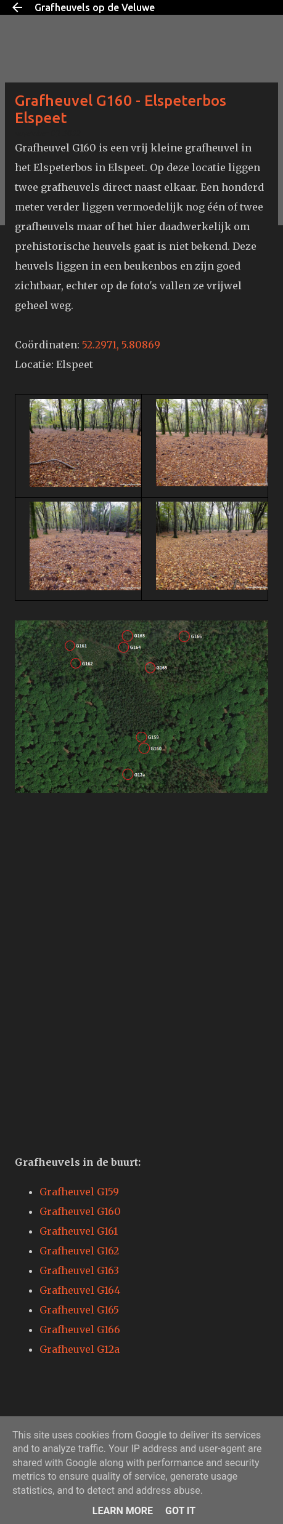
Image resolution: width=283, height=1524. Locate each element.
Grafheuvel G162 (79, 1251)
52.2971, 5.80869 (121, 345)
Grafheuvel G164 (79, 1290)
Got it (180, 1511)
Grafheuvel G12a (79, 1349)
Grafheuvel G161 (78, 1231)
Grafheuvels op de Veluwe (95, 7)
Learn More (122, 1511)
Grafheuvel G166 (79, 1329)
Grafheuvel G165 (79, 1310)
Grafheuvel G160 (80, 1211)
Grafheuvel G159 (79, 1191)
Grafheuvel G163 (79, 1270)
